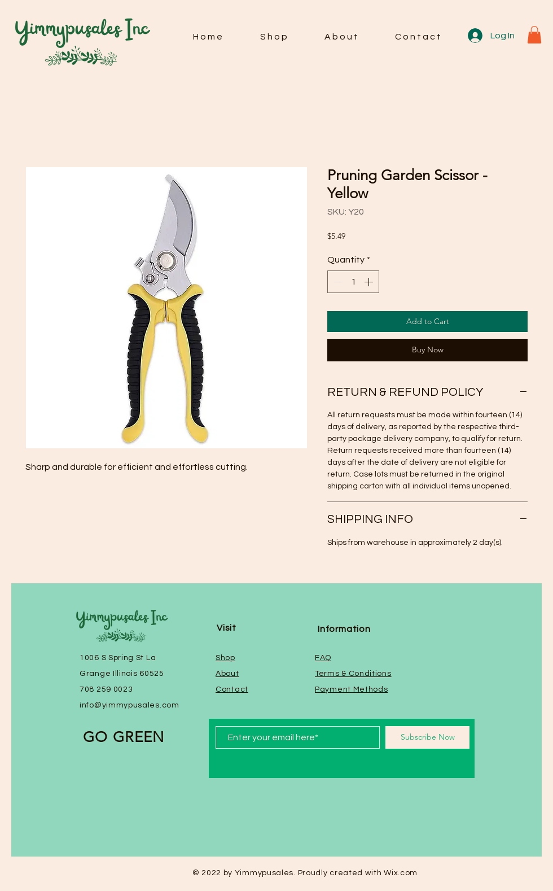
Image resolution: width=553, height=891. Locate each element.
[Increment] (370, 281)
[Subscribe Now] (427, 737)
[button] (534, 34)
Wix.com (401, 873)
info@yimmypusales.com (129, 705)
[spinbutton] (353, 281)
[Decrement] (337, 281)
